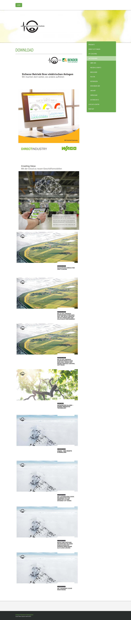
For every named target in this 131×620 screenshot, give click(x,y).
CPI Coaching (93, 54)
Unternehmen (93, 58)
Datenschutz (94, 100)
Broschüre (93, 72)
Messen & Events (95, 67)
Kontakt (91, 109)
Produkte (92, 44)
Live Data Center (94, 104)
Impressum (93, 95)
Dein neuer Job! (95, 86)
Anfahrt (93, 90)
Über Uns (93, 63)
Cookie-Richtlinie (29, 614)
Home (18, 5)
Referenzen (94, 81)
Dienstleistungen (94, 49)
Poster (92, 77)
